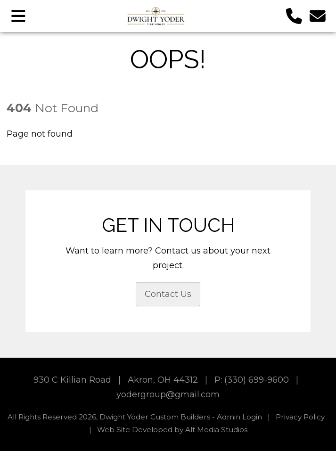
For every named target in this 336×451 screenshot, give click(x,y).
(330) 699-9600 (256, 380)
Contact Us (168, 294)
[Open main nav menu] (18, 16)
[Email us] (318, 16)
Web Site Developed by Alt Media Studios (172, 429)
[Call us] (294, 16)
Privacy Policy (300, 416)
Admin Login (239, 416)
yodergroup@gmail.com (168, 394)
